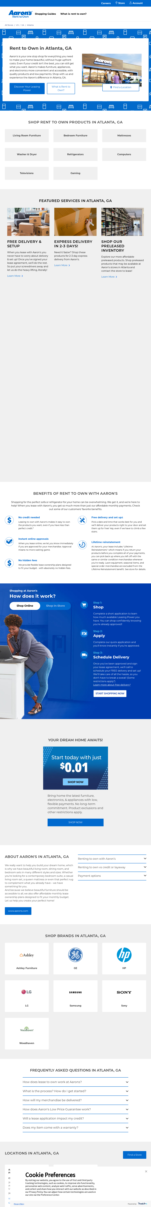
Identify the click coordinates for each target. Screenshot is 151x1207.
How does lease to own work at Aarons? (52, 888)
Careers (106, 3)
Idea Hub (61, 1051)
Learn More (13, 275)
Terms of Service (65, 1060)
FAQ (36, 1051)
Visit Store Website (18, 1004)
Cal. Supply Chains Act (68, 1069)
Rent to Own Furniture (21, 1043)
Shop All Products (19, 1079)
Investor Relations (91, 1053)
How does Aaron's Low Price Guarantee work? (57, 915)
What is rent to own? (73, 14)
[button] (146, 1171)
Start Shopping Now (110, 499)
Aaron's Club (40, 1068)
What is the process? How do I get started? (54, 897)
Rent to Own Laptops (21, 1070)
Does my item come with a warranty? (50, 933)
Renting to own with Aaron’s (97, 665)
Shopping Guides (45, 14)
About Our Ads (90, 1063)
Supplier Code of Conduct (69, 1076)
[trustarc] (142, 1204)
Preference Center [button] (50, 1194)
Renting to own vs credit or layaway (101, 673)
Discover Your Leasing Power (27, 88)
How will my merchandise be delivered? (52, 906)
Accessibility (63, 1065)
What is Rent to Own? (61, 88)
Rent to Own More (19, 1065)
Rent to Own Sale (19, 1074)
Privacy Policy (64, 1055)
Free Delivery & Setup (68, 1041)
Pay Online (39, 1046)
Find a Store (135, 960)
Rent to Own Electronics (21, 1051)
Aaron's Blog (89, 1059)
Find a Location (120, 87)
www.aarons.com (18, 717)
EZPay (37, 1073)
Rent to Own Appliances (21, 1059)
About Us (88, 1046)
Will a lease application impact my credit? (53, 924)
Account (136, 3)
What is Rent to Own (45, 1055)
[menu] (75, 10)
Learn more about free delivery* (112, 491)
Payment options (89, 682)
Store (120, 3)
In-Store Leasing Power (45, 1062)
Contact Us (39, 1041)
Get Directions (15, 1009)
